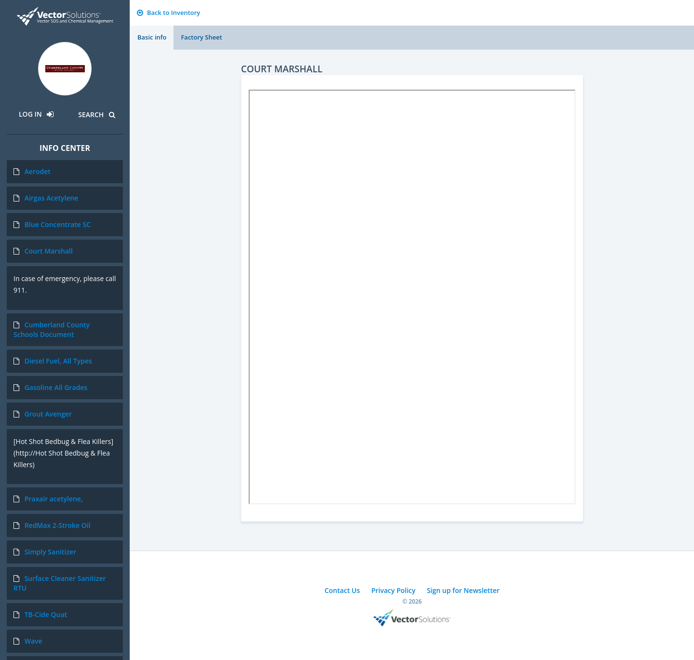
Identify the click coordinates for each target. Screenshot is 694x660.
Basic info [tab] (151, 37)
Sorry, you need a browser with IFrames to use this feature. (412, 297)
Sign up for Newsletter (463, 590)
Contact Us (342, 590)
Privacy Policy (393, 590)
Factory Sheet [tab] (201, 37)
